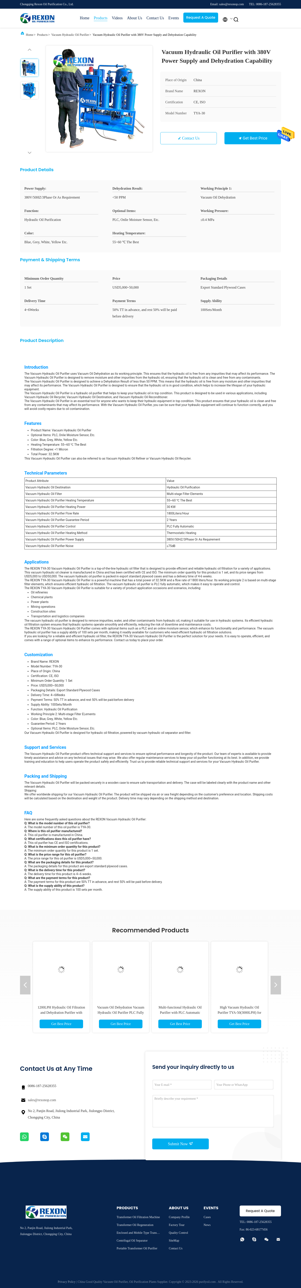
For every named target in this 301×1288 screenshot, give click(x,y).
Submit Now (180, 1143)
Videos (117, 18)
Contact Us (155, 18)
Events (173, 18)
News (207, 1225)
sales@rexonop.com (42, 1100)
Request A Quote (200, 17)
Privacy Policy (67, 1281)
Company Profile (179, 1217)
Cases (207, 1217)
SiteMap (174, 1240)
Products (100, 18)
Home (84, 18)
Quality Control (178, 1232)
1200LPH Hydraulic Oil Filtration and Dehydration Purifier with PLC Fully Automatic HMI (61, 1012)
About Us (134, 18)
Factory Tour (176, 1225)
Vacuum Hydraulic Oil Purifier (70, 34)
